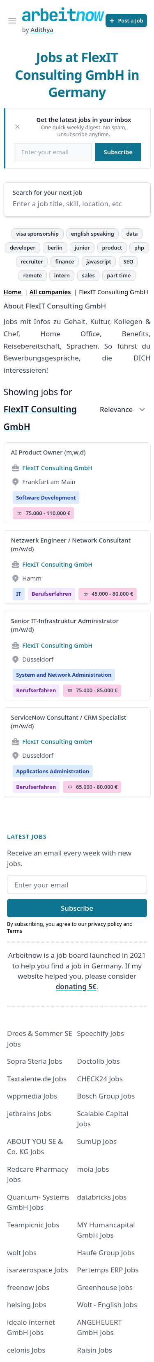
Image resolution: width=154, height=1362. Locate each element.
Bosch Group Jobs (106, 1096)
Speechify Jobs (100, 1033)
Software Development (46, 497)
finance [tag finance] (64, 261)
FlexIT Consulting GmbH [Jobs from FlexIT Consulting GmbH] (57, 468)
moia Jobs (93, 1169)
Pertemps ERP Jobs (108, 1269)
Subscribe (118, 152)
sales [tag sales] (88, 275)
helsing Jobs (26, 1304)
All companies (51, 292)
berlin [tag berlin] (55, 247)
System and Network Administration (63, 674)
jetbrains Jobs (29, 1113)
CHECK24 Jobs (100, 1078)
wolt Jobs (22, 1252)
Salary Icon (19, 513)
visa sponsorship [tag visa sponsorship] (37, 233)
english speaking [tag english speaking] (92, 233)
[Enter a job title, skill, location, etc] (77, 204)
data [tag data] (132, 233)
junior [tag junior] (82, 247)
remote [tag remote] (32, 275)
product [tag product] (112, 247)
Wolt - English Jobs (107, 1304)
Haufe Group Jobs (106, 1252)
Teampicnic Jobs (33, 1224)
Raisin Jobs (94, 1350)
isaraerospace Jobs (37, 1269)
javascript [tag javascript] (98, 261)
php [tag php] (139, 247)
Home (13, 292)
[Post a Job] (126, 20)
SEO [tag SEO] (128, 261)
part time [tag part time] (119, 275)
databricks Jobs (102, 1197)
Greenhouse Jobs (105, 1287)
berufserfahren (51, 593)
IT (18, 593)
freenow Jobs (28, 1287)
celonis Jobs (26, 1350)
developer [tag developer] (22, 247)
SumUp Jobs (97, 1141)
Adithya (41, 29)
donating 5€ (76, 986)
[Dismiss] (17, 126)
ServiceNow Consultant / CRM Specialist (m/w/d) (68, 721)
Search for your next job (48, 192)
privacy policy (105, 924)
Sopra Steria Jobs (34, 1061)
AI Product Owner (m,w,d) (48, 452)
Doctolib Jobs (98, 1061)
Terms (14, 930)
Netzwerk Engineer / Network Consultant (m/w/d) (71, 544)
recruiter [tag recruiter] (32, 261)
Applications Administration (52, 771)
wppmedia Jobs (32, 1096)
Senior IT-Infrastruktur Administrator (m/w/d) (65, 625)
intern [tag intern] (62, 275)
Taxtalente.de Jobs (37, 1078)
